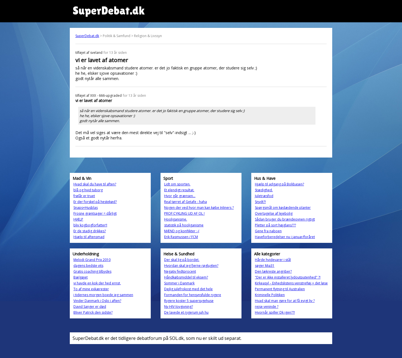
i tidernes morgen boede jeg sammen (103, 294)
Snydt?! (260, 201)
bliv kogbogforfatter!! (90, 225)
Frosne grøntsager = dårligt (95, 213)
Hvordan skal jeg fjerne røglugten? (191, 265)
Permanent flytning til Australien (280, 289)
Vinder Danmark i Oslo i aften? (97, 300)
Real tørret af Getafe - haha (185, 201)
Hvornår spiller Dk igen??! (275, 312)
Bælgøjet (80, 277)
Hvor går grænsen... (179, 195)
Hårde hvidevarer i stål (273, 259)
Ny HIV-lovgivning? (178, 306)
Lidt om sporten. (177, 184)
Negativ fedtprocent (180, 271)
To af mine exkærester (91, 289)
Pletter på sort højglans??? (275, 225)
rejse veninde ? (266, 306)
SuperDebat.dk (87, 35)
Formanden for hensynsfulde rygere (192, 294)
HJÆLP (78, 219)
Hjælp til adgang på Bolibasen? (279, 184)
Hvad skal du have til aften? (94, 184)
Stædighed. (264, 190)
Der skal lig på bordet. (181, 259)
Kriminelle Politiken (270, 294)
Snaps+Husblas (85, 207)
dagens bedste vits (88, 265)
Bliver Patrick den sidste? (93, 312)
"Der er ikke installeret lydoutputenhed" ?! (287, 277)
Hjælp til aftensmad (88, 236)
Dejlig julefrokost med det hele (188, 289)
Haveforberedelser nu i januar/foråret (285, 236)
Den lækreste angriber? (273, 271)
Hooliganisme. (175, 219)
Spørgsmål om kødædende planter (283, 207)
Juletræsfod (264, 195)
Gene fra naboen (268, 231)
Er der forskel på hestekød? (95, 201)
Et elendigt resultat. (179, 190)
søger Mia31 (264, 265)
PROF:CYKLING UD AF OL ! (184, 213)
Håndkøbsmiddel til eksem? (186, 277)
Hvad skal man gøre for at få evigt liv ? (285, 300)
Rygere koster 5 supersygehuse (189, 300)
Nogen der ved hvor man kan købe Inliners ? (199, 207)
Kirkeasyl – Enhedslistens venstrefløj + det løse (291, 283)
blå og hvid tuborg (88, 190)
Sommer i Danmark (179, 283)
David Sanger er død (89, 306)
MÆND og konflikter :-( (181, 231)
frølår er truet (84, 195)
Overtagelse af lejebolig (274, 213)
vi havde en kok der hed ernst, (97, 283)
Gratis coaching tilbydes (92, 271)
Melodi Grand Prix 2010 (92, 259)
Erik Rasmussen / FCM (181, 236)
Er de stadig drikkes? (89, 231)
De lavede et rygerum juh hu (186, 312)
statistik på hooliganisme (184, 225)
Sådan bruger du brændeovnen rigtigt (285, 219)
